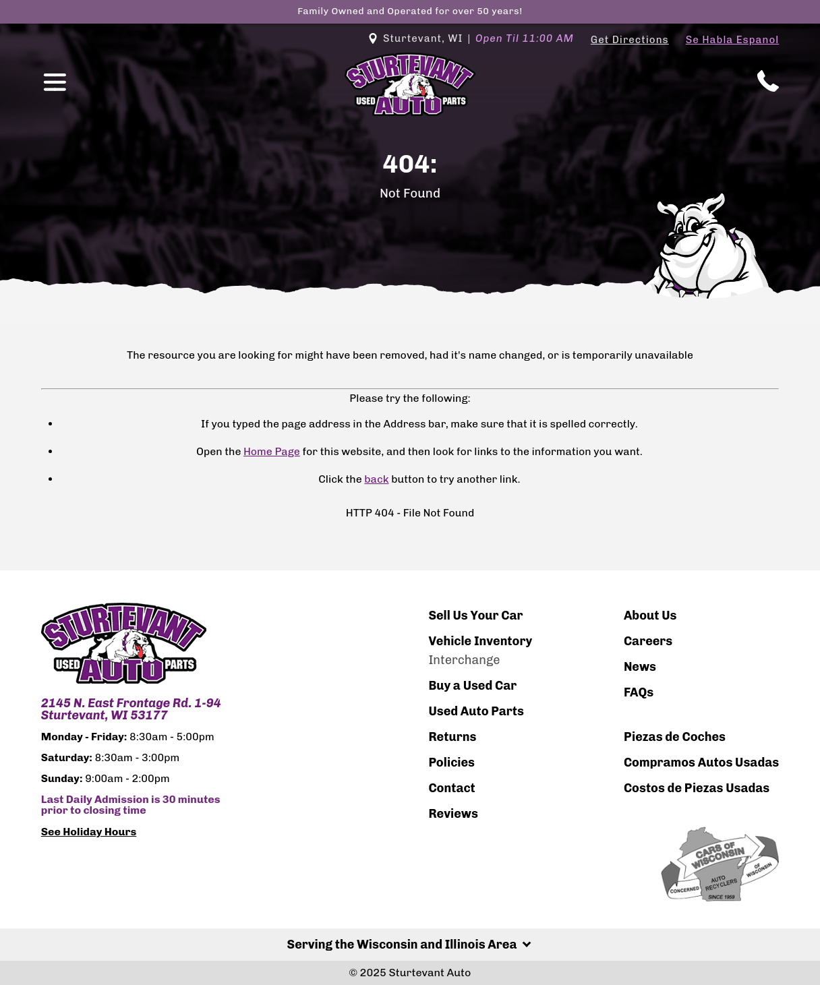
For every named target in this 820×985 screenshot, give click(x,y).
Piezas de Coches (675, 736)
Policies (451, 762)
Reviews (453, 813)
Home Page (271, 451)
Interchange (464, 660)
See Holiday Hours (89, 832)
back (376, 479)
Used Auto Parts (476, 711)
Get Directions (630, 40)
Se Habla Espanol (732, 40)
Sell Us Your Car (475, 615)
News (640, 666)
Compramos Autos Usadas (701, 762)
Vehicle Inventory (480, 641)
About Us (650, 615)
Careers (648, 641)
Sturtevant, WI (471, 39)
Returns (452, 736)
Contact (451, 788)
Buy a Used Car (472, 685)
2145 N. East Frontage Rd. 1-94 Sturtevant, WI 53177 (131, 709)
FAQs (638, 692)
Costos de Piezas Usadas (696, 788)
